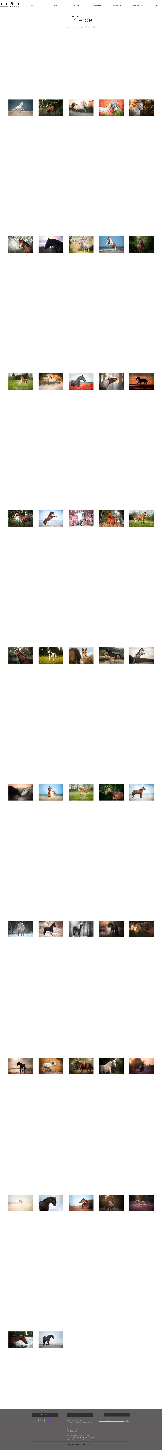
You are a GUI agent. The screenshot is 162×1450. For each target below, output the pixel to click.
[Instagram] (40, 1420)
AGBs (127, 1420)
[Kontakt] (80, 1415)
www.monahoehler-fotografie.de (82, 1435)
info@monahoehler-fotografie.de (83, 1437)
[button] (45, 1415)
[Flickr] (49, 1420)
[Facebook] (45, 1420)
